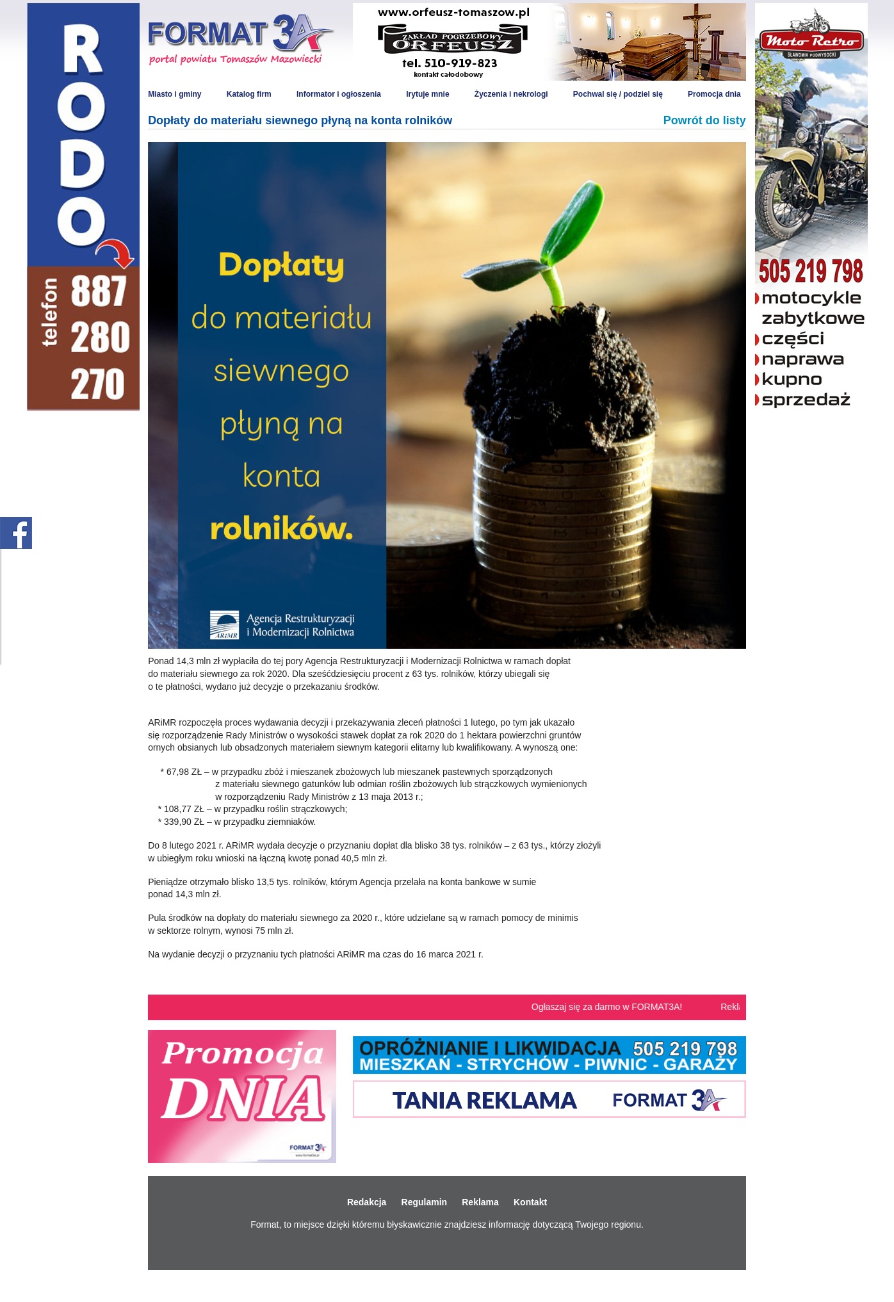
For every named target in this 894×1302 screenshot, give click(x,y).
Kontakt (530, 1202)
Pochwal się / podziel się (618, 94)
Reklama (480, 1202)
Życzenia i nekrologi (511, 94)
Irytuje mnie (427, 94)
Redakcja (366, 1202)
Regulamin (425, 1202)
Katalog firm (249, 94)
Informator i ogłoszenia (339, 94)
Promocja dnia (714, 94)
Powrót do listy (704, 120)
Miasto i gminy (174, 94)
